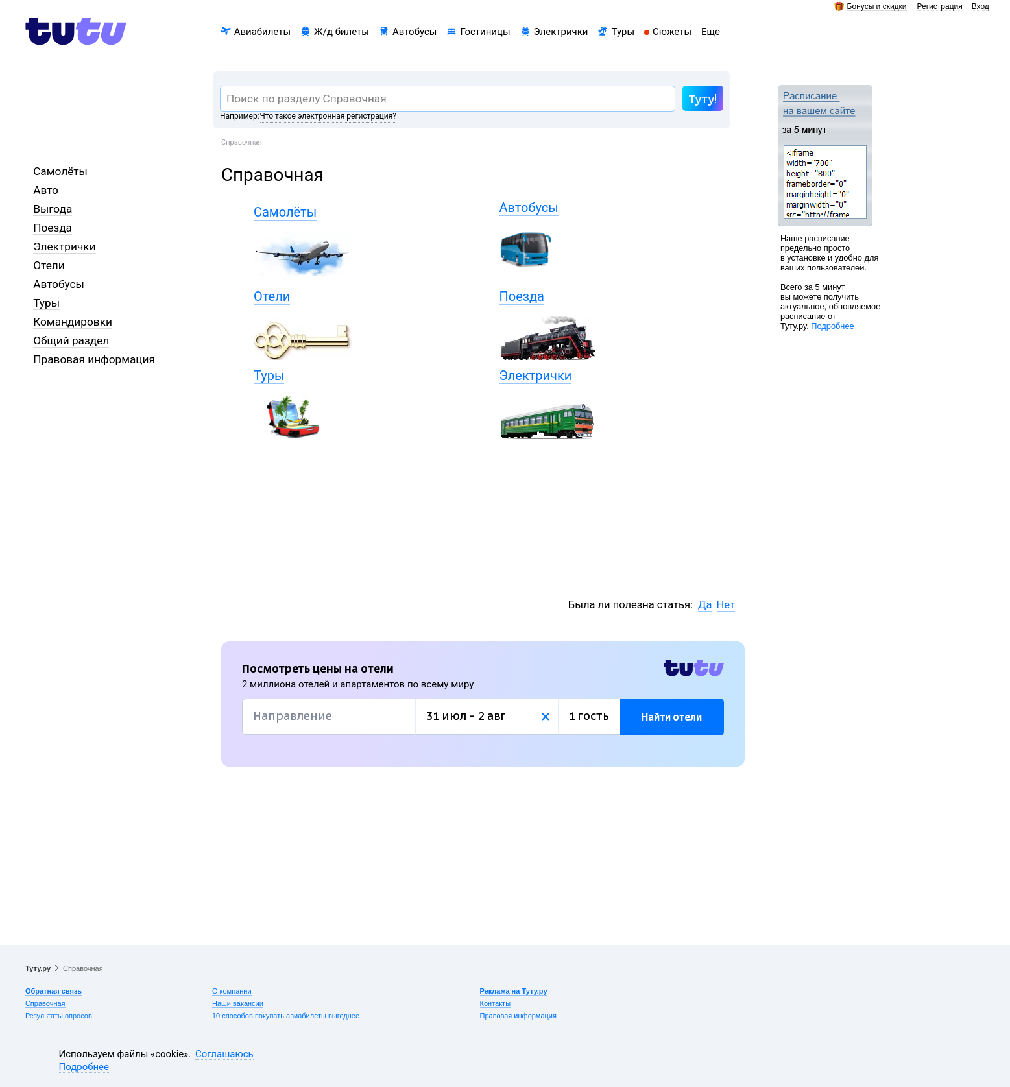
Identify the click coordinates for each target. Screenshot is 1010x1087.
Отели (49, 265)
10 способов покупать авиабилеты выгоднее (285, 1016)
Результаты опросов (58, 1016)
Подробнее (832, 326)
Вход (980, 7)
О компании (232, 991)
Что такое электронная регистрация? (328, 116)
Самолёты (60, 171)
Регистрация (940, 7)
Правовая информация (94, 359)
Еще (710, 32)
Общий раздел (71, 340)
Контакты (495, 1003)
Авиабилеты (262, 32)
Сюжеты (672, 32)
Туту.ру (38, 968)
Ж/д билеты (341, 32)
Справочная (45, 1003)
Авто (45, 190)
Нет (726, 605)
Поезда (52, 227)
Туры (622, 32)
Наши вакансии (237, 1003)
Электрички (561, 32)
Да (705, 605)
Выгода (52, 208)
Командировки (72, 321)
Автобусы (414, 32)
